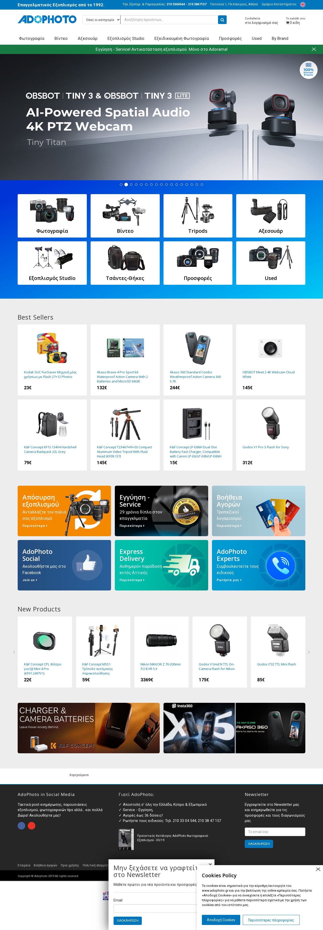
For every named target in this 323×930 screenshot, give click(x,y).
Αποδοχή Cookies (221, 920)
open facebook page (21, 826)
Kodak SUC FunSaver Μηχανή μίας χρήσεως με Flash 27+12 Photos (52, 360)
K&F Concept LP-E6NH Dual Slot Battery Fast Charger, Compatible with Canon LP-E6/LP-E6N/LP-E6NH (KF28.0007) (198, 435)
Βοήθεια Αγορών (258, 511)
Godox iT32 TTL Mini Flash (278, 652)
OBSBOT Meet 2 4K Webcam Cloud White (270, 360)
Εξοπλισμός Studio (125, 38)
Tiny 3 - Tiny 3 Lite (161, 117)
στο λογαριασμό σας (261, 21)
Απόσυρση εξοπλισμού (64, 511)
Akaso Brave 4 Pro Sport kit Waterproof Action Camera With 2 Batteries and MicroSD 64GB (125, 360)
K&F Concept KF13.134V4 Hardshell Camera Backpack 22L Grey (52, 435)
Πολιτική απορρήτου (97, 865)
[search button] (222, 19)
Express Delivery (161, 565)
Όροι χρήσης (70, 865)
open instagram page (31, 826)
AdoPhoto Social (64, 565)
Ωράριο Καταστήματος (279, 4)
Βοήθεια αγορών (45, 865)
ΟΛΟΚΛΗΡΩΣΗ (128, 920)
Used (257, 38)
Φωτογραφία (31, 38)
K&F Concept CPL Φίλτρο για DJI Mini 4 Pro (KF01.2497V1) (45, 652)
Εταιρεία (24, 865)
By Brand (280, 38)
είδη (295, 21)
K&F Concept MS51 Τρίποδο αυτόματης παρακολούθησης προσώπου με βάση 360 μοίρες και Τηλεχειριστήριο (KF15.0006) (103, 652)
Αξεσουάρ (87, 38)
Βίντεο (61, 38)
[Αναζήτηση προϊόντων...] (155, 19)
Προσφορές (230, 38)
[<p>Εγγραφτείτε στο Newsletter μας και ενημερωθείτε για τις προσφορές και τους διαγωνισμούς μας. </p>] (275, 832)
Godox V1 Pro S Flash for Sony (270, 435)
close (318, 869)
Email (118, 900)
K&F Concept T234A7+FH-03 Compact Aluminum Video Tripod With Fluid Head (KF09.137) (125, 435)
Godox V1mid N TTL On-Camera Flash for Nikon (220, 652)
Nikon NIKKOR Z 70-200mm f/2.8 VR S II (161, 652)
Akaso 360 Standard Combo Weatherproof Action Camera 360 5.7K (198, 360)
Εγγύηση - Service (161, 511)
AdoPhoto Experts (258, 565)
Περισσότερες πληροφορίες (271, 920)
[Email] (161, 908)
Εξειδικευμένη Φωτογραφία (181, 38)
